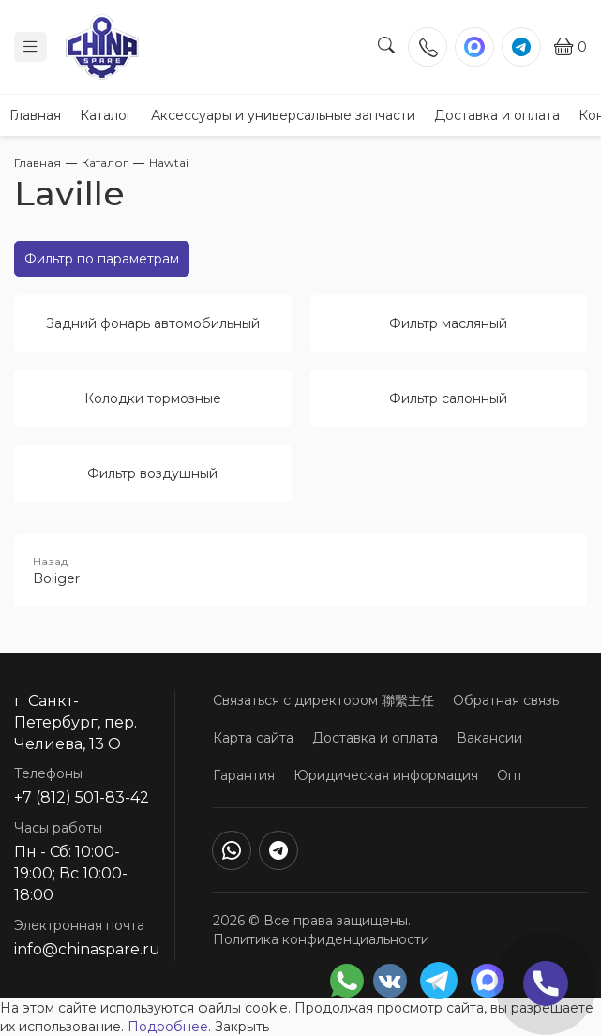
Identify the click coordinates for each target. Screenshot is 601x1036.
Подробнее (168, 1026)
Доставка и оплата (497, 115)
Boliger (300, 570)
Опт (510, 775)
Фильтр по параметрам (101, 258)
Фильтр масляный (448, 323)
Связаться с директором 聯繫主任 (323, 700)
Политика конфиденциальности (321, 939)
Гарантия (244, 775)
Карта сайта (253, 737)
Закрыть (242, 1026)
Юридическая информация (385, 775)
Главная (35, 115)
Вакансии (489, 737)
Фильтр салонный (448, 398)
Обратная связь (506, 700)
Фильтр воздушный (152, 473)
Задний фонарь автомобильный (153, 323)
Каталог (106, 115)
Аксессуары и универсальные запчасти (283, 115)
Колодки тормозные (152, 398)
